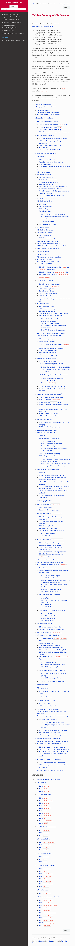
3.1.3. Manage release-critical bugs (50, 129)
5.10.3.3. (48, 382)
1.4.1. (47, 842)
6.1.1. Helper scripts (45, 508)
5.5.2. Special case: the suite (53, 272)
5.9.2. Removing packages (47, 341)
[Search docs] (13, 9)
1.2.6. (43, 810)
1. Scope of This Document (10, 14)
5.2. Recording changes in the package (49, 257)
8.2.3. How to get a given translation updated (53, 751)
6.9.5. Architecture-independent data (51, 647)
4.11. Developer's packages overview (48, 243)
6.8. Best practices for (49, 632)
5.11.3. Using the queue (50, 402)
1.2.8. (45, 815)
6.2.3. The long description (47, 526)
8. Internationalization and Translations (13, 33)
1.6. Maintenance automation (46, 865)
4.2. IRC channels (42, 170)
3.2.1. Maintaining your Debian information (53, 138)
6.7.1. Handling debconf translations (50, 627)
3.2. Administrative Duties (45, 135)
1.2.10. (46, 820)
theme (51, 941)
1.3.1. (44, 830)
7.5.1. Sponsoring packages (48, 719)
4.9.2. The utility (47, 238)
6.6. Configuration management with (52, 564)
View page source (64, 4)
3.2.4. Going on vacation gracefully (50, 145)
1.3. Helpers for (46, 827)
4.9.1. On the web (45, 235)
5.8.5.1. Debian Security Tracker (51, 319)
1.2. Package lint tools (44, 794)
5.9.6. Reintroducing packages (48, 355)
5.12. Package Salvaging (44, 419)
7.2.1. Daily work (44, 703)
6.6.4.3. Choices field (48, 618)
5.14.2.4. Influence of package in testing (54, 448)
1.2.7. (44, 813)
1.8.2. (45, 903)
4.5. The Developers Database (46, 199)
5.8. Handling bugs (43, 303)
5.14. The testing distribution (46, 432)
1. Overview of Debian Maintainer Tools (13, 40)
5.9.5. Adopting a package (47, 352)
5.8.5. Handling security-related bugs (51, 315)
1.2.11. (43, 823)
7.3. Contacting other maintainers (48, 709)
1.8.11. (45, 925)
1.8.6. (47, 913)
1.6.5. (43, 879)
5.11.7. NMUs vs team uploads (49, 416)
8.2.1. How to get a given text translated (52, 747)
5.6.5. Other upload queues (48, 293)
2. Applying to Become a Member (11, 17)
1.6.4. (45, 876)
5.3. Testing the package (44, 259)
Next (66, 7)
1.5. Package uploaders (44, 853)
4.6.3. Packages (44, 209)
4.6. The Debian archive (44, 201)
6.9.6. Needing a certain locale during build (53, 650)
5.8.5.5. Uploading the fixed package (53, 330)
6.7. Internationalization (44, 623)
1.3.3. (43, 835)
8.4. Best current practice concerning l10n (50, 770)
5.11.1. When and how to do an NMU (51, 397)
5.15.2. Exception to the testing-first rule (52, 475)
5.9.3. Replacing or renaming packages (51, 348)
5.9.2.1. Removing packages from (55, 344)
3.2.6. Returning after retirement (49, 150)
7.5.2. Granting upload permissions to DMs (53, 730)
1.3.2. (44, 833)
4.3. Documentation (43, 172)
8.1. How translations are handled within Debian (52, 741)
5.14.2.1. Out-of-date (48, 441)
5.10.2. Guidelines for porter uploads (51, 363)
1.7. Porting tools (42, 890)
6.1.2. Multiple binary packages (49, 510)
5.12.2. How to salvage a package (49, 427)
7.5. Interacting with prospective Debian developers (53, 716)
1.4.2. (45, 845)
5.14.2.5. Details (46, 450)
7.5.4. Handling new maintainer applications (53, 735)
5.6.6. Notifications (45, 295)
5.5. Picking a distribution (45, 263)
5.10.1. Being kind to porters (48, 361)
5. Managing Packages (8, 25)
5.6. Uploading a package (45, 280)
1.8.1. (46, 900)
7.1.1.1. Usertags (46, 697)
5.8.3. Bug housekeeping (47, 311)
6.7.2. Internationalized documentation (51, 629)
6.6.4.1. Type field (47, 613)
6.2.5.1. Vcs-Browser (48, 533)
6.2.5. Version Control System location (51, 530)
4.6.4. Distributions (45, 211)
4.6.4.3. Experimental (48, 221)
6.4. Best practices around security (48, 560)
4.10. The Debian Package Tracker (48, 241)
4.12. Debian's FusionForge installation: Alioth (51, 246)
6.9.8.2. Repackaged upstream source (53, 664)
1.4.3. (44, 847)
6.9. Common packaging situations (48, 635)
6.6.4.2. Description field (49, 616)
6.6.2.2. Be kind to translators (50, 578)
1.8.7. (46, 915)
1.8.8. (45, 918)
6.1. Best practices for (48, 504)
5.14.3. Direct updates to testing (49, 453)
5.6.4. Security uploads (46, 291)
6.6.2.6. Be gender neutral (49, 591)
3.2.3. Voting (43, 143)
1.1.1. (44, 786)
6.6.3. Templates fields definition (49, 594)
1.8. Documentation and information (48, 897)
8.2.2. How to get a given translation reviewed (54, 749)
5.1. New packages (43, 255)
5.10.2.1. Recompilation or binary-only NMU (55, 367)
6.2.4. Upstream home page (48, 528)
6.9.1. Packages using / (53, 638)
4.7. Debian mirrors (43, 228)
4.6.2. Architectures (45, 206)
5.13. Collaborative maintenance (47, 430)
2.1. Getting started (43, 110)
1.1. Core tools (41, 782)
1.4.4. (43, 850)
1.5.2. (43, 859)
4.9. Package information (45, 232)
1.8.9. (46, 920)
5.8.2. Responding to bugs (47, 309)
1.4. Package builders (43, 839)
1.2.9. (42, 818)
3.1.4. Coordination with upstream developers (54, 132)
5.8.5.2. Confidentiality (48, 321)
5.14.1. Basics (43, 436)
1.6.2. (44, 871)
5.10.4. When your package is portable (52, 386)
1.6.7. (46, 884)
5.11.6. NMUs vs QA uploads (48, 413)
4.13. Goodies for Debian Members (48, 248)
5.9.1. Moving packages (46, 339)
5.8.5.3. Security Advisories (50, 323)
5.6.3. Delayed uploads (46, 289)
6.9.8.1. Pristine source (48, 662)
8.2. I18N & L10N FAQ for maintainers (49, 743)
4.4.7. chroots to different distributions (51, 195)
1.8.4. (45, 908)
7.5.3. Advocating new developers (50, 732)
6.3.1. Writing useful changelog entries (51, 543)
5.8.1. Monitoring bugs (46, 306)
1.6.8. (44, 886)
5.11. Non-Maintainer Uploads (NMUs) (49, 394)
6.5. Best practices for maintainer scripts (50, 562)
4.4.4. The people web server (48, 184)
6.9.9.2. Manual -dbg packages (51, 678)
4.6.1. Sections (43, 204)
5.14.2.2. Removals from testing (51, 443)
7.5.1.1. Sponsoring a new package (52, 722)
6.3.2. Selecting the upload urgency (50, 545)
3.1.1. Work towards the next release (53, 124)
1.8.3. (48, 905)
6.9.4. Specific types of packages (49, 645)
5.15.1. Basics (43, 473)
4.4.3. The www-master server (49, 182)
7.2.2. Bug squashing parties (48, 706)
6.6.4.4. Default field (47, 620)
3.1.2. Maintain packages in (50, 127)
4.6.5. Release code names (47, 224)
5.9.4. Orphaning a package (48, 350)
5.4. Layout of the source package (48, 261)
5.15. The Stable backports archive (48, 469)
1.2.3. (44, 803)
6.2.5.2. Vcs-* (45, 536)
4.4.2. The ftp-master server (48, 180)
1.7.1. (45, 893)
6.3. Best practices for (50, 539)
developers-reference (14, 2)
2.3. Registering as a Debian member (48, 114)
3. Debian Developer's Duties (10, 19)
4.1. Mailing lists (42, 156)
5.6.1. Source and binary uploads (49, 284)
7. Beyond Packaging (8, 30)
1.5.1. (44, 857)
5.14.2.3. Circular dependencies (51, 446)
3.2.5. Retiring (43, 147)
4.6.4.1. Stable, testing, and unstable (53, 214)
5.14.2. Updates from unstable (49, 438)
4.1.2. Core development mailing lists (51, 162)
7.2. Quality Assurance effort (46, 700)
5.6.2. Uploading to (49, 286)
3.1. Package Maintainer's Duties (47, 121)
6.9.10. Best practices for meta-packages (52, 681)
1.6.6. (45, 881)
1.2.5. (45, 808)
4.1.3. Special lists (45, 164)
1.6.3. (46, 874)
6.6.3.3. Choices (46, 604)
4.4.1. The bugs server (46, 177)
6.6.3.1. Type (45, 598)
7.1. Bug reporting (42, 688)
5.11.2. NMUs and (51, 399)
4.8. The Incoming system (45, 230)
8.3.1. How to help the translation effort (52, 762)
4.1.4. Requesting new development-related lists (54, 166)
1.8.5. (45, 910)
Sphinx (41, 941)
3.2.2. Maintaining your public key (50, 141)
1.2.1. (44, 798)
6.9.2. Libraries (43, 641)
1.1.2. (44, 788)
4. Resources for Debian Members (11, 22)
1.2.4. (44, 805)
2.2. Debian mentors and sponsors (48, 112)
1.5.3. (43, 862)
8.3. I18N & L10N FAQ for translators (49, 759)
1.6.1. (45, 869)
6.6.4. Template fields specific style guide (52, 610)
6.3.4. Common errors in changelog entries (52, 552)
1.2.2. (46, 800)
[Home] (33, 4)
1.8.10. (46, 923)
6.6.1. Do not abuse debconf (48, 568)
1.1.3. (44, 791)
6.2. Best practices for (49, 513)
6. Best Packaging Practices (9, 28)
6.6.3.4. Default (46, 607)
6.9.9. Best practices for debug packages (52, 670)
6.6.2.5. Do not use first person (51, 589)
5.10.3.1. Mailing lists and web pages (53, 378)
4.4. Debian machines (44, 174)
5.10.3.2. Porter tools (48, 380)
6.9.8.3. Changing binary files (50, 667)
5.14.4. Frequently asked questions (50, 456)
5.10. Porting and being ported (47, 358)
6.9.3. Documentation (46, 643)
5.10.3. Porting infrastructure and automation (54, 375)
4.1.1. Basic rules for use (47, 160)
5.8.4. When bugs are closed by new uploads (53, 313)
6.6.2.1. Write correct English (50, 575)
